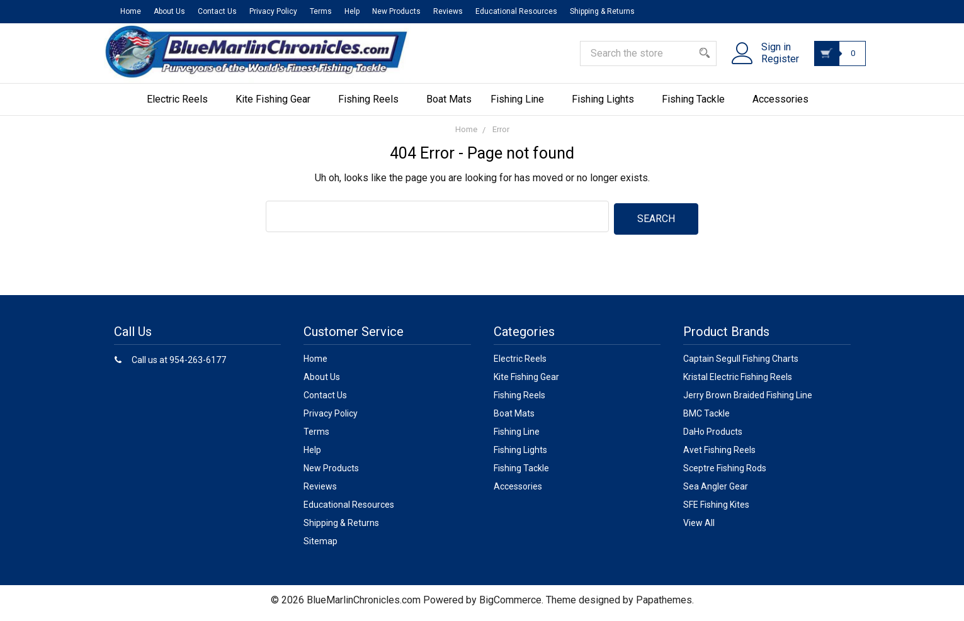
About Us (169, 11)
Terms (321, 11)
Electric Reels (182, 107)
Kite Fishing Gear (277, 107)
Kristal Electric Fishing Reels (737, 382)
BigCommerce (510, 606)
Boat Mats (449, 107)
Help (352, 11)
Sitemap (320, 546)
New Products (396, 11)
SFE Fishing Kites (716, 510)
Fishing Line (522, 107)
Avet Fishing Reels (719, 455)
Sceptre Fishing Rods (724, 473)
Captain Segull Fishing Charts (740, 364)
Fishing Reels (372, 107)
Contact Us (217, 11)
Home (130, 11)
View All (699, 528)
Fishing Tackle (698, 107)
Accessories (784, 107)
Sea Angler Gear (715, 492)
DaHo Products (712, 437)
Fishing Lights (607, 107)
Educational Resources (516, 11)
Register (772, 64)
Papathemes (664, 606)
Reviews (448, 11)
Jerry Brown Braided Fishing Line (747, 400)
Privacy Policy (273, 11)
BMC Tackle (706, 419)
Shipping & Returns (602, 11)
